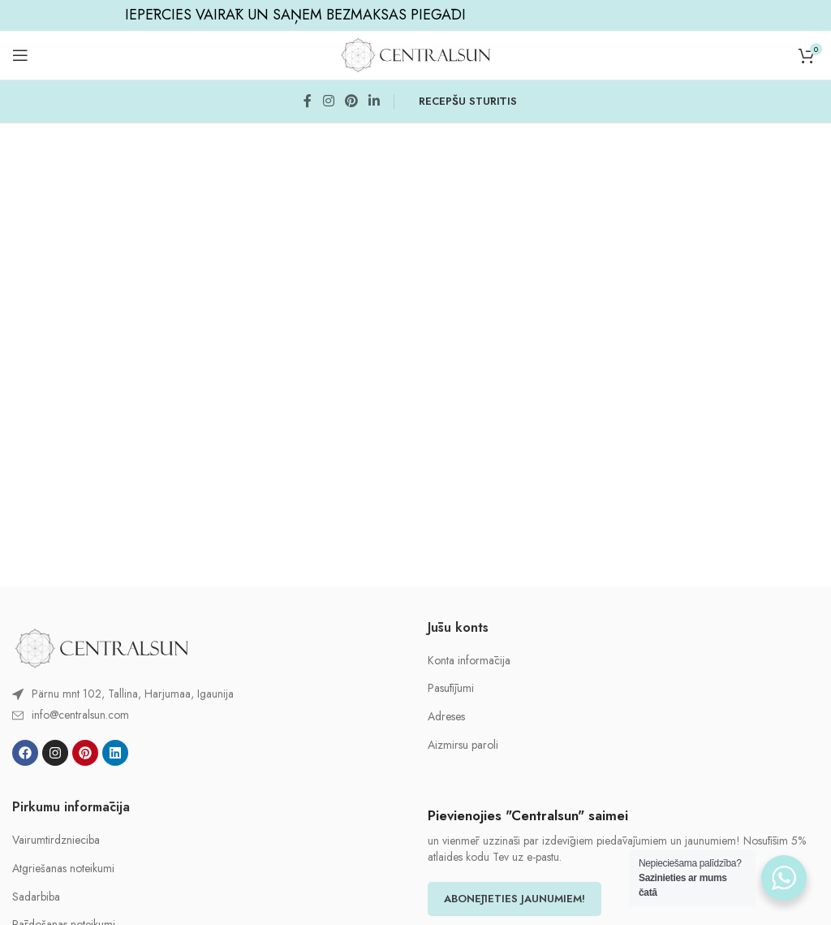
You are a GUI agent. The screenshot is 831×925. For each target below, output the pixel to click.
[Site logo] (415, 53)
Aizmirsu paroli (463, 745)
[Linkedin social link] (374, 101)
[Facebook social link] (307, 101)
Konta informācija (469, 660)
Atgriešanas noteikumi (63, 868)
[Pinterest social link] (351, 101)
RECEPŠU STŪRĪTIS (468, 101)
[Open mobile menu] (20, 55)
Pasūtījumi (451, 688)
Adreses (446, 716)
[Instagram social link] (328, 101)
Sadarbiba (36, 897)
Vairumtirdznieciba (56, 840)
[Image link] (101, 646)
